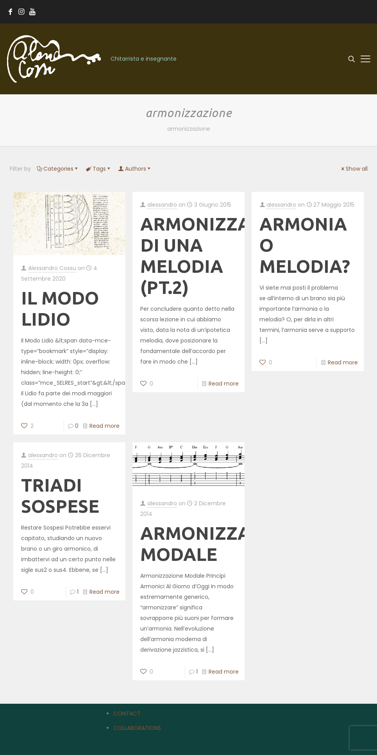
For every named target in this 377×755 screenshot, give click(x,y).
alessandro (162, 205)
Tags (98, 169)
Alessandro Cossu (52, 268)
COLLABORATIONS (137, 728)
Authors (135, 169)
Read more (104, 426)
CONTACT (127, 713)
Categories (58, 169)
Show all (354, 169)
